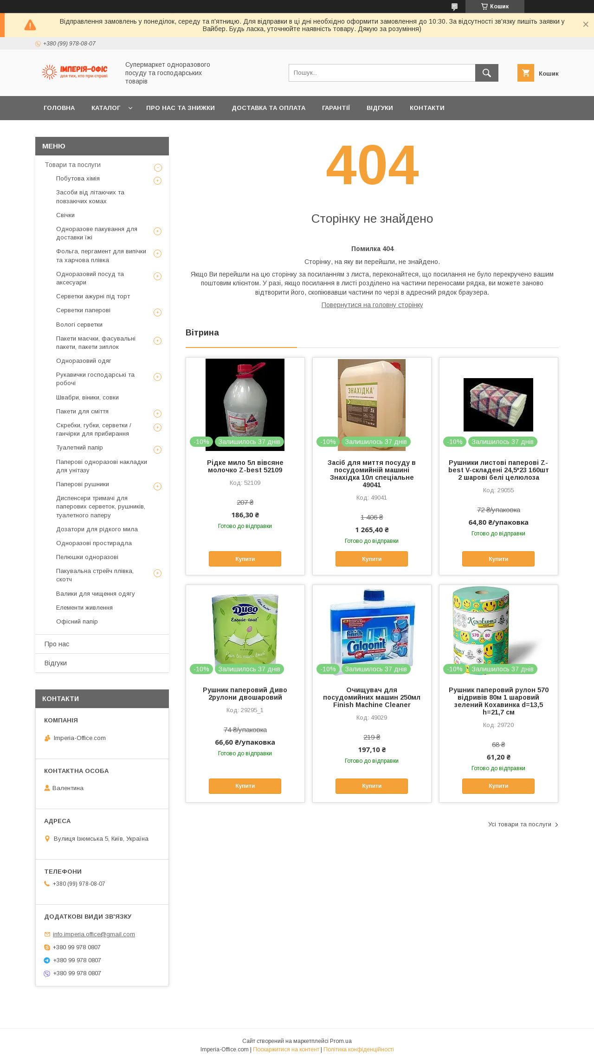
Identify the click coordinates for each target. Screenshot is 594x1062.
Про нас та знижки (180, 107)
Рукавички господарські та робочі (95, 378)
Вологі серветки (79, 324)
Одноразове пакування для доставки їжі (96, 233)
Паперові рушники (82, 484)
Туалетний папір (79, 447)
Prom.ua (341, 1041)
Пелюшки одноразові (87, 557)
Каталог (105, 107)
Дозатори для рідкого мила (97, 529)
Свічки (65, 215)
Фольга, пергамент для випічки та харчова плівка (101, 255)
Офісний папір (77, 621)
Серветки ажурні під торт (93, 296)
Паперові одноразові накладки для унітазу (101, 466)
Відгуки (380, 107)
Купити (245, 559)
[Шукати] (486, 73)
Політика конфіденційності (358, 1049)
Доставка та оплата (268, 107)
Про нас (57, 644)
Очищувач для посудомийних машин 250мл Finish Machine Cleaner (371, 697)
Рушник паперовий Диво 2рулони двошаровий (245, 693)
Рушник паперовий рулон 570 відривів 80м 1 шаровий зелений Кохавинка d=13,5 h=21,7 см (499, 701)
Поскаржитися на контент (286, 1049)
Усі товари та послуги (519, 824)
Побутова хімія (78, 178)
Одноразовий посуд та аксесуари (90, 278)
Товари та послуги (73, 164)
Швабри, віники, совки (87, 397)
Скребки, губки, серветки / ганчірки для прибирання (93, 429)
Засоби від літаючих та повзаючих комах (90, 196)
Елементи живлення (84, 607)
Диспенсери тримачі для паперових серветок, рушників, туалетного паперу (100, 506)
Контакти (427, 107)
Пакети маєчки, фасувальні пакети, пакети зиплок (96, 342)
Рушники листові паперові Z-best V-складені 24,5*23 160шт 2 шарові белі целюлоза (498, 470)
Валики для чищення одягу (95, 593)
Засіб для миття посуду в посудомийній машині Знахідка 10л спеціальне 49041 (372, 474)
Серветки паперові (83, 310)
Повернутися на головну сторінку (372, 305)
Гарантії (336, 107)
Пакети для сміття (82, 411)
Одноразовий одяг (83, 360)
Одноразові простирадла (94, 543)
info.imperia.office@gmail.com (94, 934)
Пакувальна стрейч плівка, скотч (95, 575)
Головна (59, 107)
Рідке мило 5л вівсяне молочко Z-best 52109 (245, 466)
